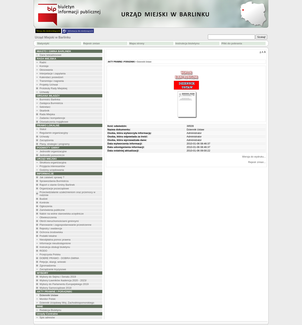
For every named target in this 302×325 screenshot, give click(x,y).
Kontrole (44, 202)
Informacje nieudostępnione (55, 243)
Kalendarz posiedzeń (51, 77)
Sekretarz (45, 106)
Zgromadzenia (48, 265)
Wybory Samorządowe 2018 (55, 287)
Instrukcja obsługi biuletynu (55, 247)
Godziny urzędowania (52, 169)
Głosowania (46, 69)
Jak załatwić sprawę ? (52, 177)
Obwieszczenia (48, 217)
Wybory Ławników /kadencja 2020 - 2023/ (63, 280)
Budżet (43, 198)
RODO (43, 250)
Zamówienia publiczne (52, 209)
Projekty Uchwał (49, 84)
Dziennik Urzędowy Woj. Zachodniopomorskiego (67, 302)
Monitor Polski (48, 298)
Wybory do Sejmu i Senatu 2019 (58, 276)
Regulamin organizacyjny (54, 132)
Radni (43, 62)
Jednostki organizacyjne (53, 151)
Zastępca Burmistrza (51, 103)
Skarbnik (44, 110)
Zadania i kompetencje (52, 118)
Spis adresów (47, 317)
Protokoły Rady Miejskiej (53, 88)
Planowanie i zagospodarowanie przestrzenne (65, 224)
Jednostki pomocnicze (52, 155)
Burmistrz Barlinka (50, 99)
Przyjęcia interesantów (52, 166)
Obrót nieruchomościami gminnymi (59, 221)
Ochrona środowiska (51, 232)
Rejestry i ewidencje (51, 228)
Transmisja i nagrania (52, 80)
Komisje (44, 66)
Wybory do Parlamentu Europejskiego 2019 (64, 284)
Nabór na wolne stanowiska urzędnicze (62, 213)
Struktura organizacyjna (53, 162)
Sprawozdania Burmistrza (54, 181)
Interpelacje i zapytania (53, 73)
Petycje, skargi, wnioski (53, 261)
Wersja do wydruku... (254, 156)
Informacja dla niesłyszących (80, 31)
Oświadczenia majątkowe (54, 121)
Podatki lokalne (48, 235)
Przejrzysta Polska (50, 254)
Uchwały (44, 92)
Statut (43, 129)
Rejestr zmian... (257, 162)
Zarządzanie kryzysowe (53, 269)
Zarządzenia (47, 140)
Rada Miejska (47, 114)
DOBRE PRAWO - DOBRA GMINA (59, 258)
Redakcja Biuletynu (50, 310)
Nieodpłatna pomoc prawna (55, 239)
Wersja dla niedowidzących (48, 31)
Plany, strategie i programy (55, 143)
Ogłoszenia (46, 206)
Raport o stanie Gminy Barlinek (57, 184)
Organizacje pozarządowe (54, 188)
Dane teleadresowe (50, 54)
